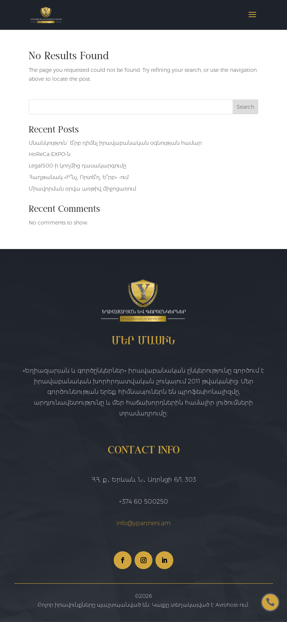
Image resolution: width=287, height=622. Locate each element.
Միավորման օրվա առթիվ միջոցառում (82, 188)
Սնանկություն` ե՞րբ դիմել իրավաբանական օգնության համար (115, 143)
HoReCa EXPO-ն (49, 154)
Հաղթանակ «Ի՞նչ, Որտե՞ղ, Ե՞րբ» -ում (79, 177)
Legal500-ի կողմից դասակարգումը (77, 165)
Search (245, 106)
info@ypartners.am (143, 523)
